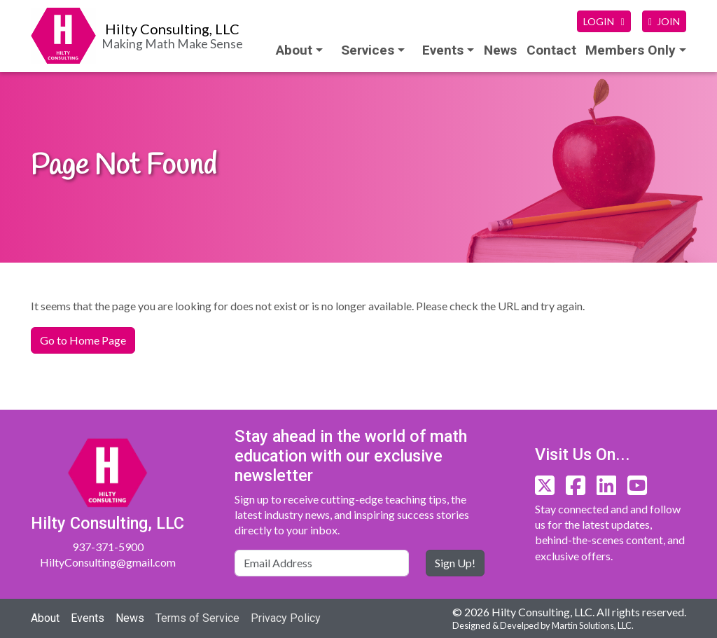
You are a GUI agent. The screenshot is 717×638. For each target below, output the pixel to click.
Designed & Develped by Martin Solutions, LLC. (543, 625)
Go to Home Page (83, 340)
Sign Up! (455, 562)
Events (87, 618)
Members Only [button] (630, 50)
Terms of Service (197, 618)
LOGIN (604, 21)
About (294, 50)
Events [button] (443, 50)
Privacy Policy (286, 618)
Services (367, 50)
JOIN (664, 21)
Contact (551, 50)
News (500, 50)
